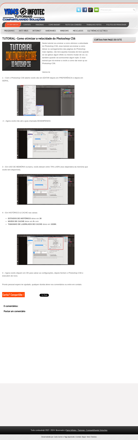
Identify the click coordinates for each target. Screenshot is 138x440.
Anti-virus (23, 31)
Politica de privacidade (116, 25)
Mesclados (78, 31)
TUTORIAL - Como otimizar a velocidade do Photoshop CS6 (38, 38)
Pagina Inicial (13, 25)
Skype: (84, 437)
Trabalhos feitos (93, 25)
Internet (37, 31)
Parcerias (40, 25)
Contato (27, 25)
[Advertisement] (23, 404)
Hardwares (51, 31)
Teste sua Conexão (73, 25)
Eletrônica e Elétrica (98, 31)
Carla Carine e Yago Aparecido (64, 437)
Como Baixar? (54, 25)
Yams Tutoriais (92, 437)
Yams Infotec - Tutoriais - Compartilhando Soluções (86, 430)
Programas (9, 31)
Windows (64, 31)
